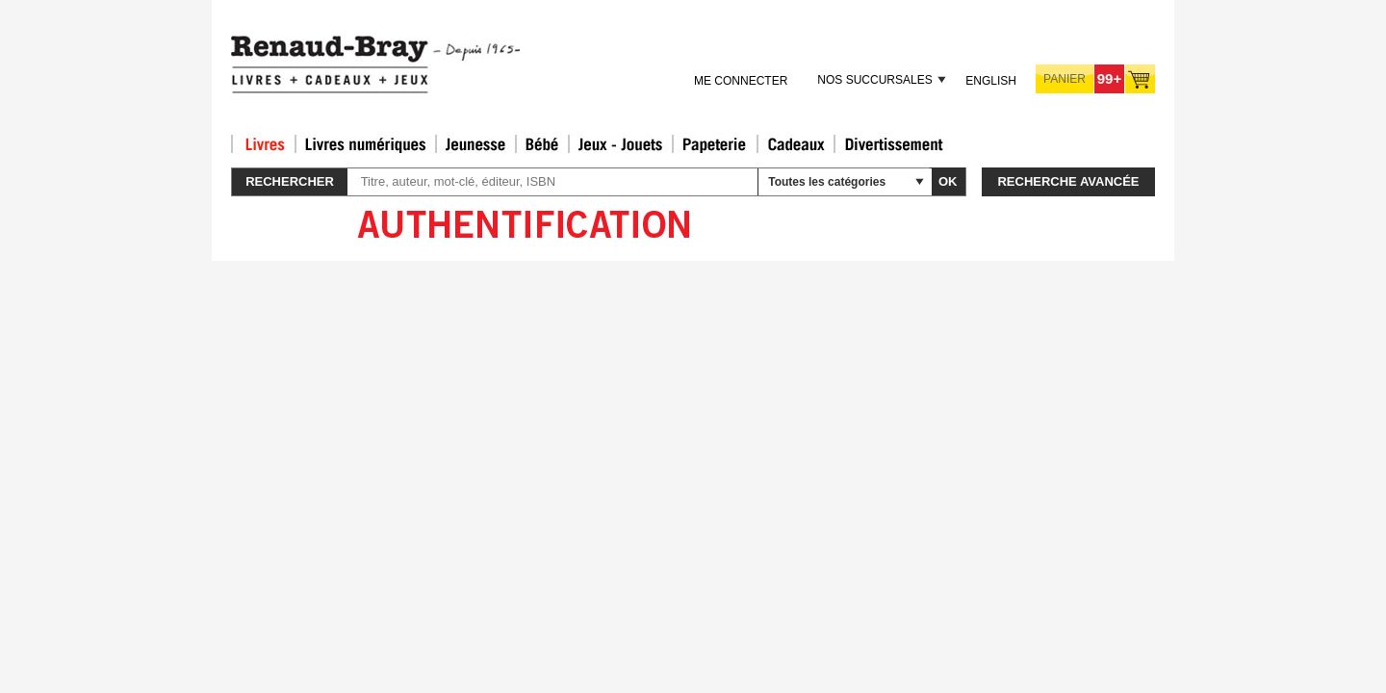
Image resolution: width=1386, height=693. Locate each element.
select (920, 181)
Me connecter (740, 81)
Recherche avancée (1068, 181)
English (990, 81)
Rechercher (289, 181)
